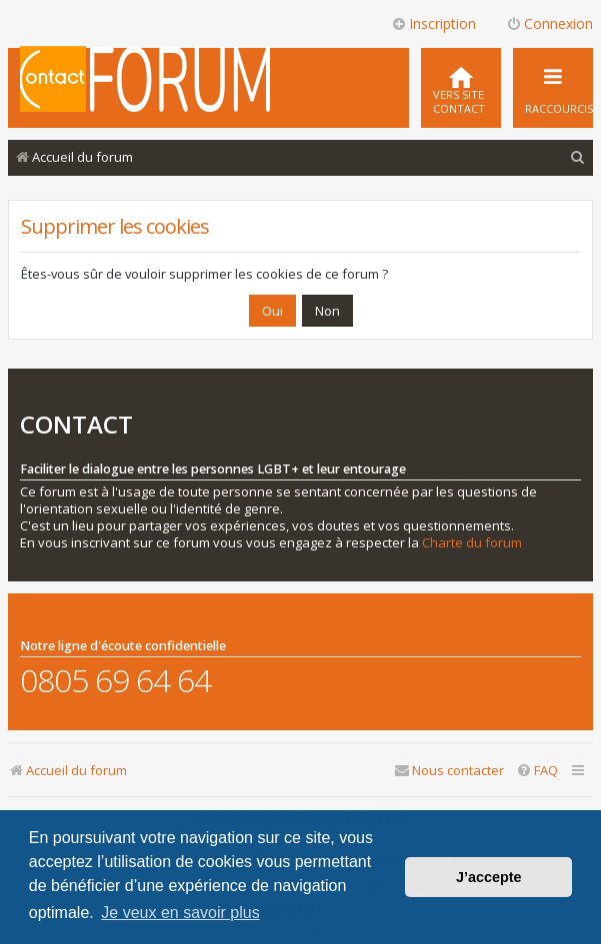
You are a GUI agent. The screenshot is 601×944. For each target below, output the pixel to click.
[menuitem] (461, 88)
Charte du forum (472, 542)
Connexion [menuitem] (549, 23)
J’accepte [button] (489, 877)
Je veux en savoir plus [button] (180, 912)
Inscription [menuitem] (433, 23)
